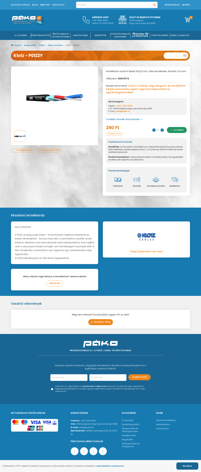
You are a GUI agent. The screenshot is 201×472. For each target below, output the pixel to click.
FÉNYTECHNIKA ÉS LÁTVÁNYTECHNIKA (61, 35)
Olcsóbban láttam (117, 134)
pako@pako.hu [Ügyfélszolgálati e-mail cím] (86, 428)
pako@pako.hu (122, 111)
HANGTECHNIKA (80, 35)
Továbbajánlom (22, 150)
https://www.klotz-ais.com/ (146, 252)
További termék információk (124, 119)
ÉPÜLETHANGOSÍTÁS (40, 35)
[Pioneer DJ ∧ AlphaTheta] (140, 35)
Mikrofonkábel (55, 45)
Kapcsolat (58, 4)
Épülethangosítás (130, 425)
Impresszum (162, 429)
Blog (35, 4)
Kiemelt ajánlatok (180, 35)
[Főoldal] (27, 24)
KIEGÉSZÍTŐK (100, 35)
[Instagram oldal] (93, 452)
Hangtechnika (129, 436)
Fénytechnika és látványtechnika (130, 430)
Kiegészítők (30, 45)
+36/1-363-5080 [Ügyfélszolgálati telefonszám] (88, 421)
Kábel (42, 45)
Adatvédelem (163, 425)
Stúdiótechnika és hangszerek (131, 445)
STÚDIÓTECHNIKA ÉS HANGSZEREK (120, 35)
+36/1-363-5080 (124, 106)
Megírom (54, 283)
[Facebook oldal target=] (75, 452)
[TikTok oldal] (103, 452)
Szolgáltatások (20, 4)
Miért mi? (45, 4)
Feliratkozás (139, 377)
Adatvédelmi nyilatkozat (110, 465)
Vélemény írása (100, 322)
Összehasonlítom (48, 150)
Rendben (187, 466)
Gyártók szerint (160, 35)
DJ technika (127, 420)
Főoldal (16, 45)
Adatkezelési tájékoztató (94, 387)
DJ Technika (21, 35)
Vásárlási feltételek (165, 420)
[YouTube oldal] (84, 452)
